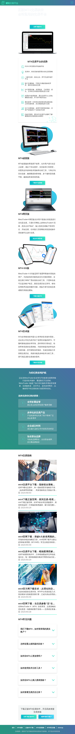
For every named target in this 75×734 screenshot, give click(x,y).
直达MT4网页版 (37, 238)
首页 (13, 728)
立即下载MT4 (37, 27)
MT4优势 (20, 728)
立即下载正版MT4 (28, 717)
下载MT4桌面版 (37, 183)
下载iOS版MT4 (37, 296)
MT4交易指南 (40, 728)
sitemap (60, 728)
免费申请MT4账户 (46, 717)
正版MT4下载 (29, 728)
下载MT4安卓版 (37, 362)
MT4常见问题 (51, 728)
